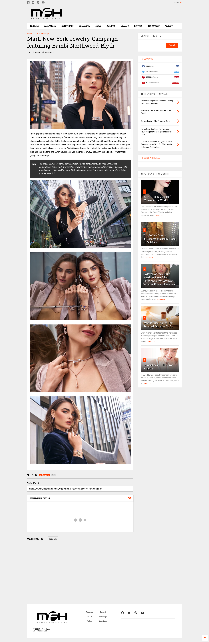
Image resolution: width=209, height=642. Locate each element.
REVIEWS (110, 26)
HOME (34, 26)
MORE (169, 26)
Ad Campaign (43, 34)
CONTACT (154, 26)
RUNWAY (138, 26)
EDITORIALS (67, 26)
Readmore (159, 215)
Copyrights (103, 621)
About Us (89, 612)
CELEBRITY (84, 26)
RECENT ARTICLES (150, 158)
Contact (103, 612)
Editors (89, 617)
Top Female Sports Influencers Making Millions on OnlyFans (159, 239)
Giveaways (103, 617)
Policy (89, 621)
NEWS (98, 26)
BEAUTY (125, 26)
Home (29, 34)
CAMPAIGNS (50, 26)
